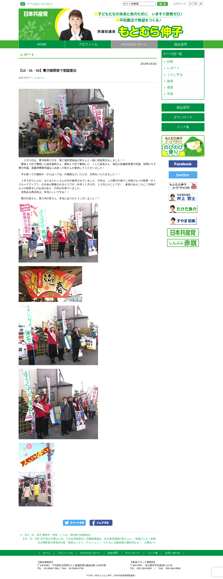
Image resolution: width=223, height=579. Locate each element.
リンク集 (183, 127)
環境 (170, 87)
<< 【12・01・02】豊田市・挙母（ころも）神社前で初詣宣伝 (55, 535)
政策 (170, 81)
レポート (39, 77)
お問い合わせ (172, 553)
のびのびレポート (134, 44)
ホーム (47, 553)
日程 (170, 61)
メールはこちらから (36, 3)
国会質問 (180, 44)
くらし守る (175, 74)
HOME (42, 44)
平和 (170, 94)
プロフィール (88, 44)
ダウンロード (183, 117)
